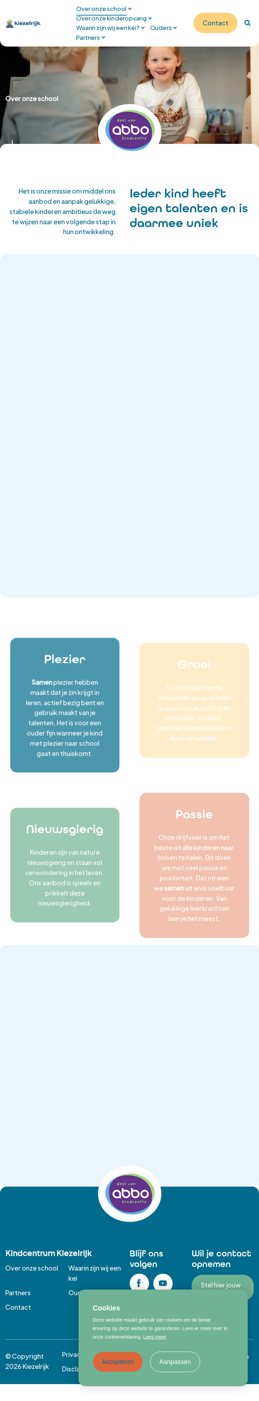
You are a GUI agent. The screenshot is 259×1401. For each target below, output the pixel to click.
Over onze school (31, 1268)
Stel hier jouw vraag (221, 1288)
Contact (18, 1307)
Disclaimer (77, 1369)
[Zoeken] (247, 23)
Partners (18, 1293)
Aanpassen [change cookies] (175, 1361)
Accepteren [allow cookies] (118, 1361)
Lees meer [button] (154, 1337)
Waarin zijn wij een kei (94, 1273)
